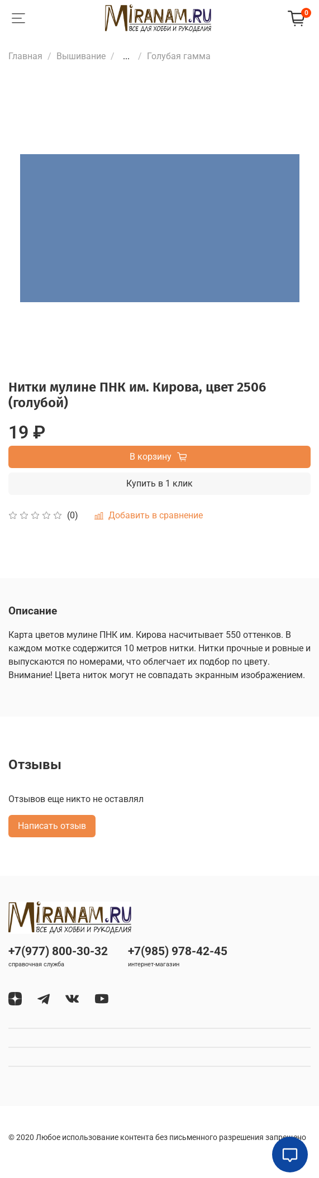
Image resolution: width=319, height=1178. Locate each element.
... (126, 56)
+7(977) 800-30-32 (58, 951)
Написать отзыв (52, 826)
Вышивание (81, 56)
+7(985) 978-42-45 (177, 951)
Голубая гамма (179, 56)
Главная (25, 56)
